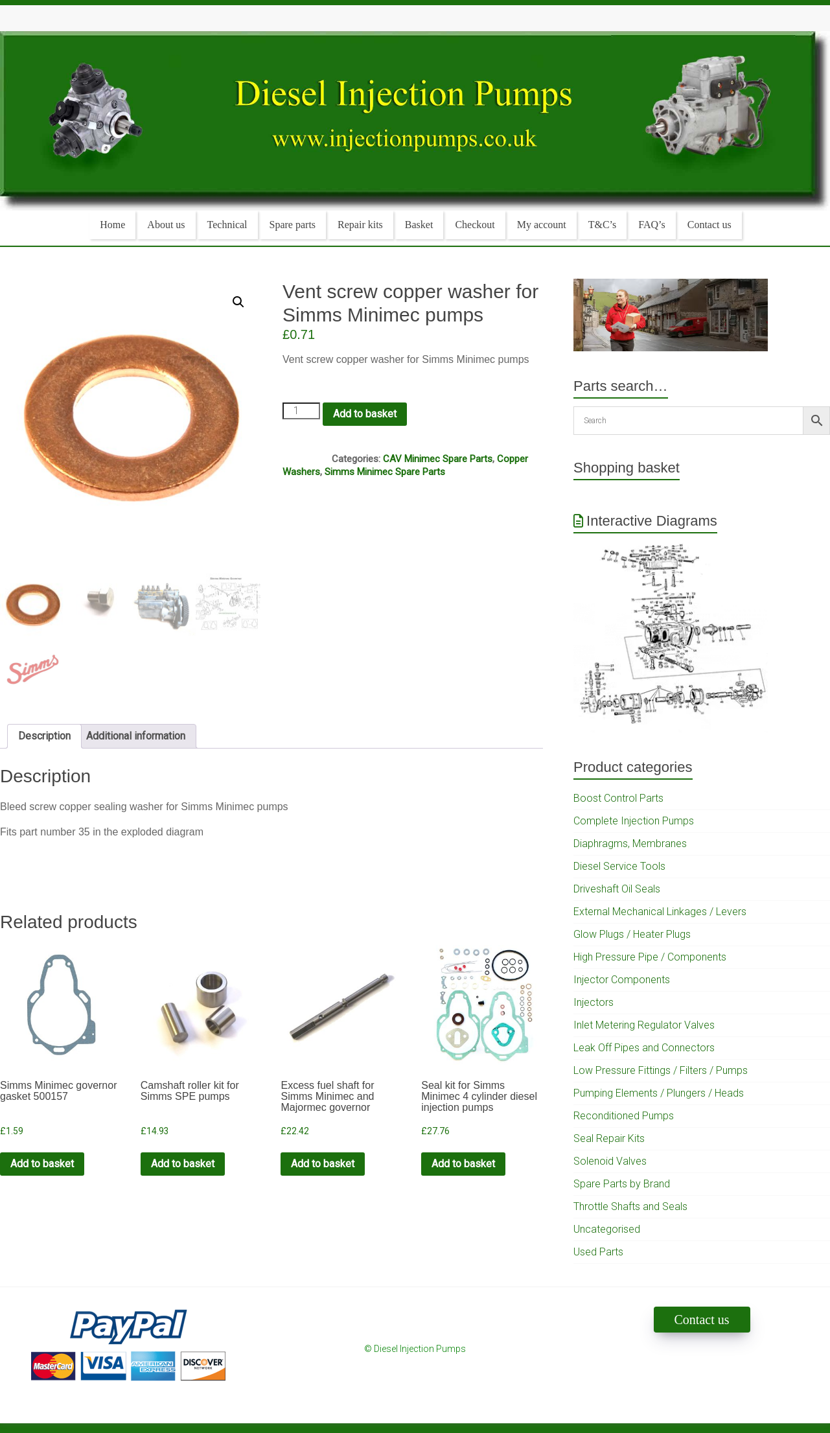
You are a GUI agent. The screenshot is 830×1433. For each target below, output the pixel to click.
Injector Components (621, 979)
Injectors (593, 1002)
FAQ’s (651, 224)
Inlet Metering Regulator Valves (644, 1025)
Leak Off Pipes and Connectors (644, 1048)
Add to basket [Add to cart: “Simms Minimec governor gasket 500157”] (42, 1164)
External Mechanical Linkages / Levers (659, 911)
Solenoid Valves (610, 1161)
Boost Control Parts (618, 798)
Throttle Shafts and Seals (630, 1206)
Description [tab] (44, 736)
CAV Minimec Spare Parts (437, 459)
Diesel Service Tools (619, 866)
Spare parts (293, 224)
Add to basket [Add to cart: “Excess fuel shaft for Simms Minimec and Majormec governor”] (322, 1164)
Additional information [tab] (135, 736)
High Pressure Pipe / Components (649, 957)
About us (166, 224)
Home (112, 224)
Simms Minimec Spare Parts (385, 472)
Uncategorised (606, 1229)
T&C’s (602, 224)
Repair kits (360, 224)
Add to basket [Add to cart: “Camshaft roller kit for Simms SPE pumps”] (182, 1164)
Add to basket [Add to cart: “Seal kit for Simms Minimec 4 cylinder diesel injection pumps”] (463, 1164)
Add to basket (365, 414)
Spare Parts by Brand (621, 1184)
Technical (227, 224)
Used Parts (598, 1252)
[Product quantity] (301, 410)
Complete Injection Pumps (633, 821)
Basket (419, 224)
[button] (238, 302)
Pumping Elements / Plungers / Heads (658, 1093)
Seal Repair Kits (609, 1138)
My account (541, 224)
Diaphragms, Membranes (630, 843)
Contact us (709, 224)
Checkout (474, 224)
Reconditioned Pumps (623, 1116)
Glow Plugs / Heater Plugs (632, 934)
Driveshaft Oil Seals (616, 889)
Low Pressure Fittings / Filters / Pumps (660, 1070)
